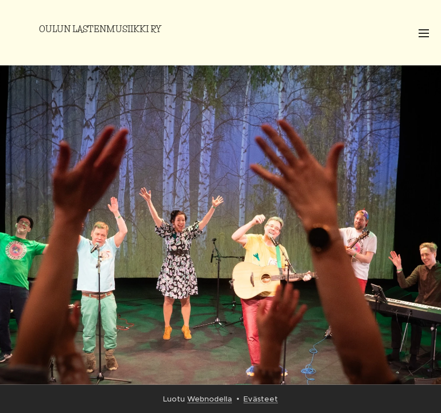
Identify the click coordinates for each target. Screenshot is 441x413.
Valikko (424, 33)
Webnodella (209, 399)
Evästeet (260, 399)
